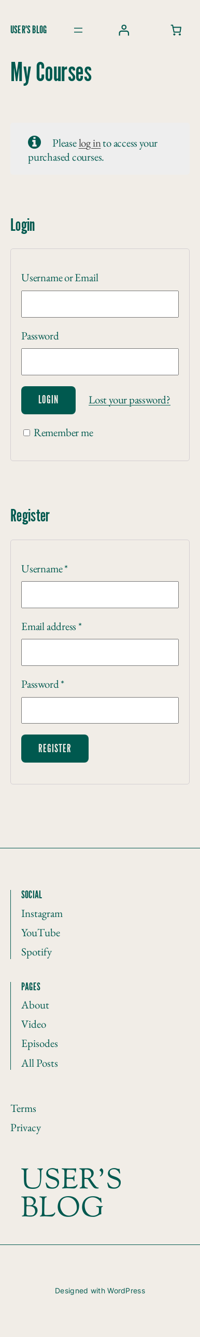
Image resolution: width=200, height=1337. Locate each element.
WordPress (126, 1290)
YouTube (40, 932)
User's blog (28, 30)
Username (44, 568)
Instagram (42, 913)
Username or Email (59, 277)
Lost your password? (129, 399)
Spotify (36, 952)
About (35, 1005)
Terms (23, 1108)
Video (33, 1024)
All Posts (39, 1063)
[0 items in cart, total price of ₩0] (176, 30)
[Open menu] (78, 30)
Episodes (39, 1043)
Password (40, 336)
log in (90, 143)
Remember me (58, 432)
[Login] (123, 30)
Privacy (25, 1127)
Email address (51, 626)
